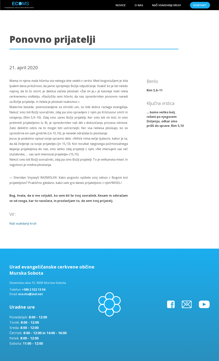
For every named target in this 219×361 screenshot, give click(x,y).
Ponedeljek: (19, 317)
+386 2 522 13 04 (33, 289)
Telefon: (15, 289)
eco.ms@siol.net (30, 294)
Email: (13, 294)
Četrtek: (16, 333)
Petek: (14, 338)
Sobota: (16, 343)
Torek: (15, 322)
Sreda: (14, 327)
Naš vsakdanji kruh (22, 223)
